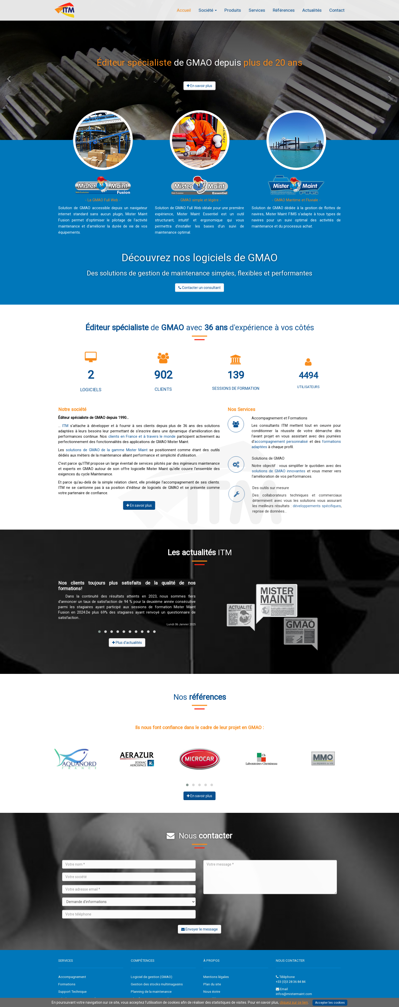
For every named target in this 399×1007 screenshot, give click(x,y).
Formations (66, 984)
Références (284, 10)
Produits (232, 10)
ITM (61, 425)
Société (207, 10)
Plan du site (212, 984)
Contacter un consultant (199, 292)
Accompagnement (72, 977)
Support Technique (72, 992)
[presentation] (242, 913)
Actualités (312, 10)
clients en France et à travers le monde (138, 436)
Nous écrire (211, 992)
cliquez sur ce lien (294, 1002)
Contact (337, 10)
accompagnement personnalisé (289, 441)
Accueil (184, 10)
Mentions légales (216, 977)
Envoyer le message (199, 933)
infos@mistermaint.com (294, 994)
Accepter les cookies (330, 1002)
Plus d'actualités (123, 643)
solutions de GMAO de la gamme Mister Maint (103, 450)
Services (257, 10)
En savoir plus (199, 86)
